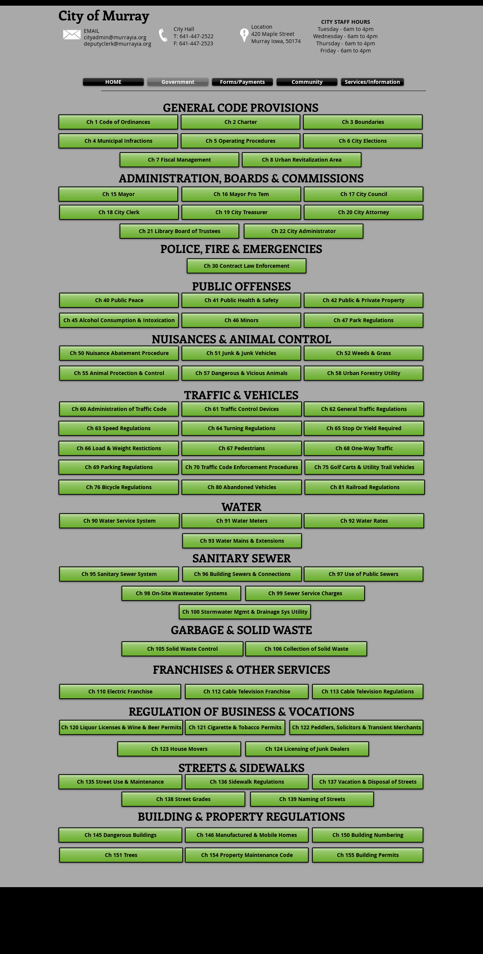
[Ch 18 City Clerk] (119, 212)
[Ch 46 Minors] (241, 320)
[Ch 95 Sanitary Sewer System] (119, 574)
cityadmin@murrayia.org (115, 37)
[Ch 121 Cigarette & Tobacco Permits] (235, 727)
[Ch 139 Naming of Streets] (312, 799)
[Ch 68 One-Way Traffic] (364, 448)
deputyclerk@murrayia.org (117, 43)
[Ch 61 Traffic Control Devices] (242, 409)
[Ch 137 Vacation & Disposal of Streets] (367, 781)
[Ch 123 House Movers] (179, 748)
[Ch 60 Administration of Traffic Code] (119, 409)
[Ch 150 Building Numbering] (367, 835)
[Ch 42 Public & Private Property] (363, 300)
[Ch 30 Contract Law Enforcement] (246, 265)
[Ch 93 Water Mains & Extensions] (242, 540)
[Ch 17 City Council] (363, 194)
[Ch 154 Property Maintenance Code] (247, 855)
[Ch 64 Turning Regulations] (242, 428)
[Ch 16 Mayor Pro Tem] (241, 194)
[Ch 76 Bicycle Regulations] (118, 487)
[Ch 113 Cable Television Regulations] (367, 691)
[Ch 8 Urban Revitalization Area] (301, 159)
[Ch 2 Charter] (240, 122)
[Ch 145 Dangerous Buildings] (120, 835)
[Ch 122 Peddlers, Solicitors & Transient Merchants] (356, 727)
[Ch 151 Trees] (121, 855)
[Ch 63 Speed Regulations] (118, 428)
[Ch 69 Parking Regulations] (118, 467)
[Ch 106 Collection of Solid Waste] (306, 648)
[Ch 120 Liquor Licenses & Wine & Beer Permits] (121, 727)
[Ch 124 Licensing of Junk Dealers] (307, 748)
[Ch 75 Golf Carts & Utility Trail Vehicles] (364, 467)
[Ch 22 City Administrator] (303, 231)
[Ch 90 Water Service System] (119, 520)
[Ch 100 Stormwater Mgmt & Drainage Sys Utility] (245, 611)
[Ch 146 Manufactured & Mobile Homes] (247, 835)
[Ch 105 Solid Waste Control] (182, 648)
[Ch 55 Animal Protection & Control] (119, 373)
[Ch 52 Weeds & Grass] (363, 353)
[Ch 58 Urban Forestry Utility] (363, 373)
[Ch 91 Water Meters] (242, 520)
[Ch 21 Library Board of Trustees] (179, 231)
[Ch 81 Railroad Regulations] (365, 487)
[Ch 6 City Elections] (363, 140)
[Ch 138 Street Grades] (183, 799)
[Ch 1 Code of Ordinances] (118, 122)
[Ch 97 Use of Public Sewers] (363, 574)
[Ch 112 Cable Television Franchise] (247, 691)
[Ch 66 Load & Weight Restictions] (118, 448)
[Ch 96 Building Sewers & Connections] (242, 574)
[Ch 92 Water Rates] (364, 520)
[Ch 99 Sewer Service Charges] (305, 593)
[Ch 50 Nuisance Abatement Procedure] (119, 353)
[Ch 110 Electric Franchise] (120, 691)
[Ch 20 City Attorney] (363, 212)
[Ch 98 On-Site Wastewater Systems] (181, 593)
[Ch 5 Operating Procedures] (240, 140)
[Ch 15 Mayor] (118, 194)
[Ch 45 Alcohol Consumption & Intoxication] (119, 320)
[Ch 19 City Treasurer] (241, 212)
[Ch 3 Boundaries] (363, 122)
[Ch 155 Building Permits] (367, 855)
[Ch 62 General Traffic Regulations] (364, 409)
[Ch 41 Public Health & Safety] (241, 300)
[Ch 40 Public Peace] (119, 300)
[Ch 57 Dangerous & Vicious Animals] (241, 373)
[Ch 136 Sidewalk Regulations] (247, 781)
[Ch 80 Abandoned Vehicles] (242, 487)
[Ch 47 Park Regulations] (363, 320)
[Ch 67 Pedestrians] (242, 448)
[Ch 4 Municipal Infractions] (118, 140)
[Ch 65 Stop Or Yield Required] (364, 428)
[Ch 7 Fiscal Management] (179, 159)
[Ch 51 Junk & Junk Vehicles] (241, 353)
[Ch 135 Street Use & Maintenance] (120, 781)
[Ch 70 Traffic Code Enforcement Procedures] (242, 467)
